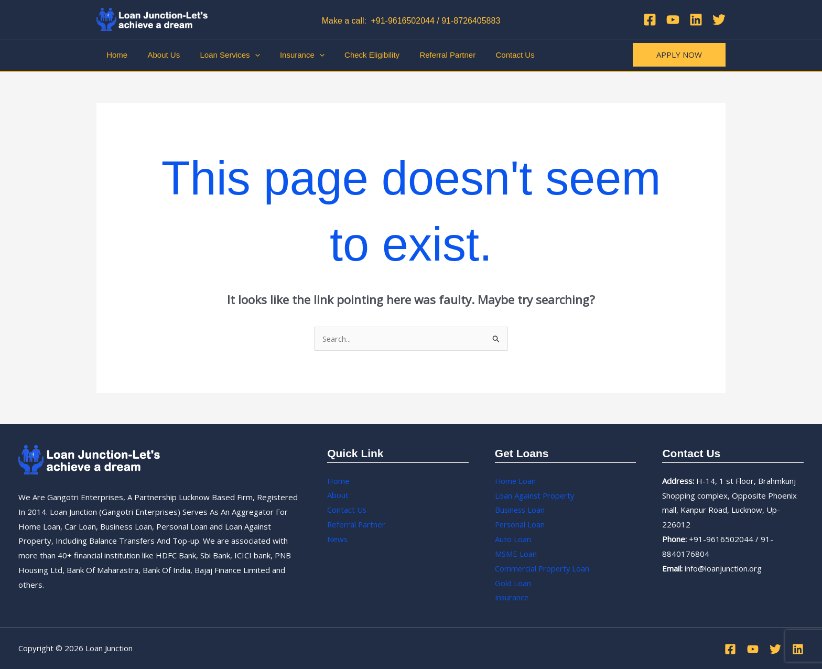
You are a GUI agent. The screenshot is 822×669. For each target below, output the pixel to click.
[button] (679, 55)
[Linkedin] (695, 19)
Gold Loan (513, 583)
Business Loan (521, 509)
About (338, 495)
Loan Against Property (535, 495)
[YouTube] (672, 19)
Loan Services (219, 55)
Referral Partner (424, 54)
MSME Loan (516, 553)
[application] (244, 55)
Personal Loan (520, 524)
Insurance (287, 55)
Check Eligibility (352, 54)
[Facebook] (649, 19)
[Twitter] (719, 19)
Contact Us (486, 54)
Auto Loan (513, 539)
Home (114, 54)
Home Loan (516, 481)
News (337, 539)
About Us (157, 54)
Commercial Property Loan (543, 568)
